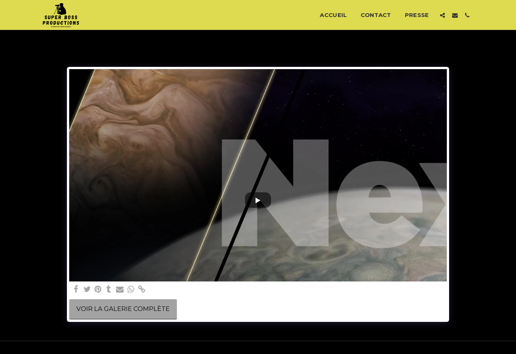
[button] (442, 15)
